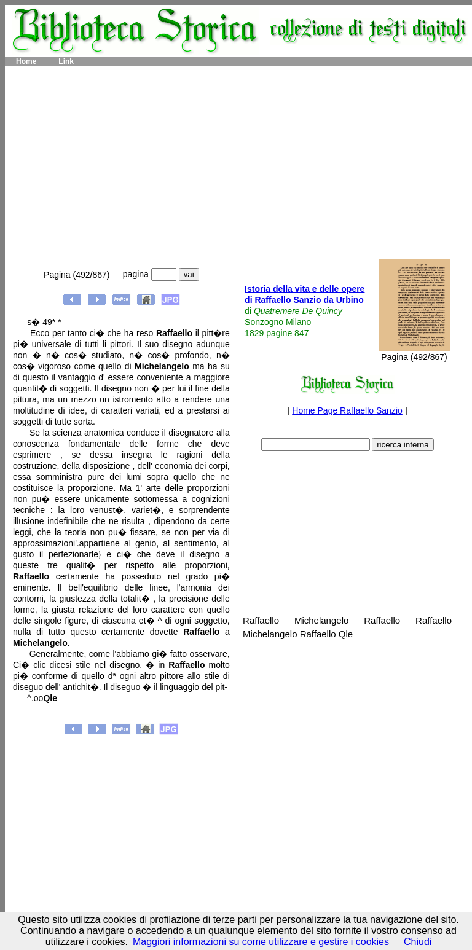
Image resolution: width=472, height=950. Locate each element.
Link (66, 61)
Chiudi (417, 941)
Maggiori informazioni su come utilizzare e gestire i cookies (261, 941)
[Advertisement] (238, 163)
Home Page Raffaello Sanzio (347, 410)
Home (26, 61)
